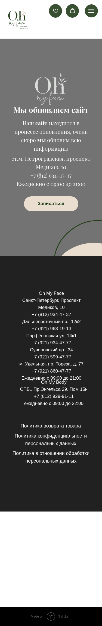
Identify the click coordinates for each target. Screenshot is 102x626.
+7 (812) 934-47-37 (51, 175)
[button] (55, 10)
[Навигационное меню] (91, 11)
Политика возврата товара (51, 426)
